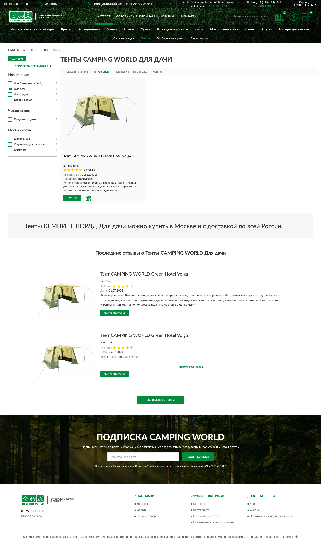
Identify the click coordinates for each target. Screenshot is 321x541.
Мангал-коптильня (224, 29)
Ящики (112, 29)
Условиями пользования (191, 466)
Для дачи (20, 89)
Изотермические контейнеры (32, 29)
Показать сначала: (76, 71)
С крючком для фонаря (29, 144)
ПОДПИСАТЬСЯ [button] (197, 457)
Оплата (142, 510)
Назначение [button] (18, 75)
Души (199, 29)
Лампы (250, 29)
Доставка (143, 504)
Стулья (267, 29)
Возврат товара (147, 516)
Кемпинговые (23, 100)
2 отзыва (89, 170)
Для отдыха (21, 94)
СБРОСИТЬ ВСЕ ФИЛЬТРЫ (33, 66)
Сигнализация (123, 38)
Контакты (189, 16)
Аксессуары (199, 38)
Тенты (145, 38)
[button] (264, 5)
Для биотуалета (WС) (28, 83)
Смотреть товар (114, 313)
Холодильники (89, 29)
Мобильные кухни (170, 38)
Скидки (255, 510)
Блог (253, 504)
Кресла (66, 29)
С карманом (22, 139)
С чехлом (20, 150)
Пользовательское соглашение (213, 522)
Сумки (145, 29)
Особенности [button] (20, 130)
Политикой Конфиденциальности (154, 466)
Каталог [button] (104, 16)
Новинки (167, 16)
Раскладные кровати (172, 29)
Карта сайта (201, 510)
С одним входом (25, 119)
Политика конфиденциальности (271, 516)
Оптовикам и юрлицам (135, 16)
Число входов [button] (20, 111)
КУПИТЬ (72, 198)
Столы (129, 29)
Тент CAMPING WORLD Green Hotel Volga (144, 274)
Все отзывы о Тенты (161, 400)
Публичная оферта (205, 516)
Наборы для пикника (295, 29)
